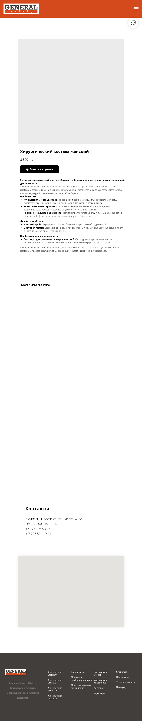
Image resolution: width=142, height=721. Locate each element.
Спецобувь (121, 672)
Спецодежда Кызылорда (100, 681)
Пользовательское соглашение (81, 686)
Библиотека (77, 672)
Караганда (99, 693)
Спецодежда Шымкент (55, 689)
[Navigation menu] (136, 9)
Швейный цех (123, 677)
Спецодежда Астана (55, 681)
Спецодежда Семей (100, 673)
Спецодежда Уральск (55, 697)
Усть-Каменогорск (125, 682)
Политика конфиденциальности (83, 678)
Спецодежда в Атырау (56, 673)
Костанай (99, 688)
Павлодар (121, 687)
